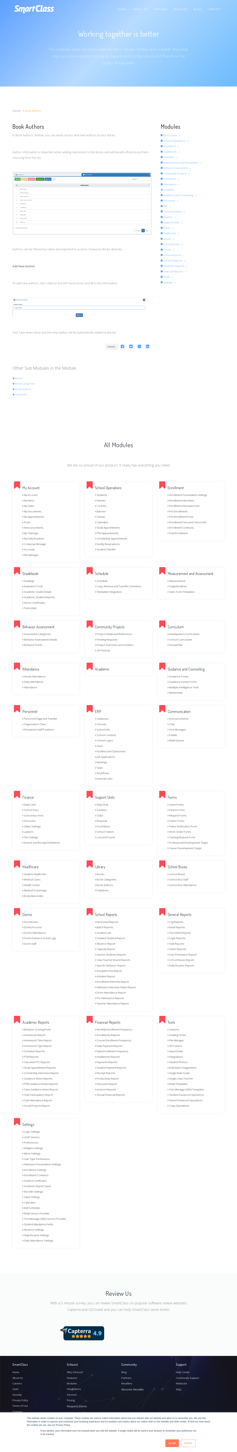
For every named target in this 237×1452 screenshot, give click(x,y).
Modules (180, 7)
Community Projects (176, 173)
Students (102, 495)
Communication (173, 211)
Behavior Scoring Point (37, 1029)
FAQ (178, 1387)
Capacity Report (106, 949)
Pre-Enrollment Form (182, 516)
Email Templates (179, 1084)
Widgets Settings (34, 1148)
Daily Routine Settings (37, 1235)
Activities (101, 810)
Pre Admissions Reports (111, 998)
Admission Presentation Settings (44, 1164)
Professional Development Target (190, 842)
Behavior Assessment (177, 168)
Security (17, 1393)
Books (18, 378)
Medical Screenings (35, 890)
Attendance (170, 184)
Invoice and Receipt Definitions (43, 842)
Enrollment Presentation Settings (190, 495)
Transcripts (30, 608)
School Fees (31, 810)
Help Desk (102, 804)
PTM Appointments (108, 533)
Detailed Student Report (111, 938)
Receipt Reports (106, 1073)
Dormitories (31, 922)
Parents (101, 500)
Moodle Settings (33, 1191)
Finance (167, 217)
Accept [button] (172, 1443)
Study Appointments (109, 527)
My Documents (33, 511)
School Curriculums (181, 639)
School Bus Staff (179, 879)
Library (167, 239)
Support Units (172, 222)
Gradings (29, 581)
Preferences (31, 1142)
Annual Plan (176, 645)
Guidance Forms (179, 676)
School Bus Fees (34, 815)
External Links (104, 778)
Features (159, 7)
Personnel (169, 200)
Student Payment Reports (113, 1067)
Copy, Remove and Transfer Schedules (121, 586)
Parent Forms (177, 810)
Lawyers (28, 831)
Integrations (176, 1056)
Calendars (102, 522)
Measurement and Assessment (183, 162)
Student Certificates (36, 1180)
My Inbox (29, 500)
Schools (101, 724)
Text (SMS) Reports (181, 933)
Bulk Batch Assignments (184, 1067)
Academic (168, 189)
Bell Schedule (32, 1208)
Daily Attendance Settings (39, 1240)
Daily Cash (29, 804)
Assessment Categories (38, 634)
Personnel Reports (108, 922)
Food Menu (103, 826)
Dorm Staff (30, 943)
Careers (17, 1381)
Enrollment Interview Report (114, 981)
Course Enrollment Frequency (115, 1040)
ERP (165, 206)
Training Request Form (183, 837)
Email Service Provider (37, 1213)
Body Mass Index (34, 896)
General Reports (173, 260)
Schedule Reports (35, 1051)
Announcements (34, 527)
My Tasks (29, 506)
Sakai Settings (32, 1197)
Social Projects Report (37, 1105)
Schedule (169, 157)
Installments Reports (109, 1056)
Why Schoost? (76, 1368)
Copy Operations (180, 1105)
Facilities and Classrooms (112, 751)
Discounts (29, 821)
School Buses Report (182, 960)
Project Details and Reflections (115, 634)
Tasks (99, 767)
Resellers (127, 1381)
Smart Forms (177, 804)
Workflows (102, 773)
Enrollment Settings (36, 1170)
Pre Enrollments (179, 511)
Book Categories (24, 383)
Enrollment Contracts (182, 527)
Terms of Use (21, 1406)
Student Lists (104, 933)
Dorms (167, 249)
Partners (127, 1375)
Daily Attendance (34, 681)
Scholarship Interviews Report (42, 1073)
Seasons (174, 1029)
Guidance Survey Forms (184, 681)
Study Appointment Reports (41, 1067)
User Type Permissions (38, 1159)
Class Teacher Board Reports (115, 960)
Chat (171, 724)
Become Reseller (132, 1387)
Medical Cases (32, 879)
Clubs (99, 815)
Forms (167, 228)
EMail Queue (177, 740)
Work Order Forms (181, 831)
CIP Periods (103, 650)
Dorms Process (33, 927)
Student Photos (179, 1062)
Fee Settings (31, 837)
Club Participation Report (39, 1094)
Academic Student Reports (40, 597)
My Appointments (34, 516)
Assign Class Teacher (182, 1078)
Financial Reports (174, 271)
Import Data (176, 1051)
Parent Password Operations (188, 1100)
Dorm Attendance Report (112, 992)
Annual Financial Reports (112, 1094)
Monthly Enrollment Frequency (115, 1029)
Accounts (29, 549)
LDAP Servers (32, 1137)
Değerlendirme (178, 586)
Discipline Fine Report (110, 971)
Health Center (32, 885)
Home (120, 7)
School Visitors (105, 831)
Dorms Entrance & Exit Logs (41, 938)
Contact (214, 7)
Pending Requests (108, 639)
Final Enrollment (179, 533)
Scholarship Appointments (113, 538)
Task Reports (177, 943)
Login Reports (177, 938)
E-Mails (173, 735)
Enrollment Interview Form (186, 506)
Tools (166, 277)
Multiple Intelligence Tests (185, 687)
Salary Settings (32, 826)
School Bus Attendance (184, 885)
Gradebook (170, 151)
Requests (102, 821)
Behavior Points (33, 645)
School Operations (175, 141)
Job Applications (106, 757)
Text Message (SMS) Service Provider (47, 1218)
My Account (170, 135)
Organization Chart (35, 724)
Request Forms (178, 815)
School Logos (104, 740)
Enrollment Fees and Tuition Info (189, 522)
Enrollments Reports (109, 1035)
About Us (138, 7)
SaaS (15, 1387)
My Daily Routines (34, 538)
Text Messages (178, 729)
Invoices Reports (106, 1089)
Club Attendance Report (38, 1100)
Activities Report (106, 976)
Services (72, 1393)
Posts (27, 522)
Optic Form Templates (183, 592)
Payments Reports (108, 1062)
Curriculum (170, 179)
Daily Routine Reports (182, 965)
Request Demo (77, 1406)
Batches (101, 511)
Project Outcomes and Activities (116, 645)
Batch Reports (105, 927)
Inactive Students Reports (113, 954)
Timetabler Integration (110, 592)
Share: (111, 346)
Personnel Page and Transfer (42, 718)
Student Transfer (107, 549)
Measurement (178, 581)
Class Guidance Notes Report (42, 1089)
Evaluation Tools (33, 586)
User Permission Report (184, 954)
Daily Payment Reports (110, 1046)
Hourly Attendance (35, 676)
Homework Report (35, 1035)
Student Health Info (36, 874)
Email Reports (177, 927)
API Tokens (175, 1046)
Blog (197, 7)
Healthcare (170, 233)
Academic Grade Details (38, 592)
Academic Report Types (38, 1186)
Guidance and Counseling (179, 195)
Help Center (184, 1368)
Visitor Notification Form (184, 826)
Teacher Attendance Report (114, 1003)
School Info (103, 729)
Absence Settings (34, 1229)
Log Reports (176, 922)
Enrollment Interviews (183, 500)
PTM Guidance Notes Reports (42, 1084)
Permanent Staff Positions (40, 729)
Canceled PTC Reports (37, 1062)
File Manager (31, 555)
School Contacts (106, 735)
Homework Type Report (38, 1046)
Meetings (102, 762)
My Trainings (31, 533)
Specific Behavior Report (112, 965)
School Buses (171, 244)
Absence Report (106, 943)
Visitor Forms (177, 821)
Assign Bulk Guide (180, 1073)
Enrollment (170, 146)
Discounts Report (107, 1084)
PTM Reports (31, 1056)
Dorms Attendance (35, 933)
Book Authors (34, 111)
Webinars (182, 1381)
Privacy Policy (21, 1400)
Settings (168, 282)
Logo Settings (31, 1131)
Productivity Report (108, 1078)
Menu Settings (32, 1153)
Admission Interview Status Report (118, 987)
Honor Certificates (35, 602)
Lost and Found (106, 837)
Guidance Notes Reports (39, 1078)
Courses (101, 506)
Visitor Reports (178, 949)
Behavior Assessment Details (42, 639)
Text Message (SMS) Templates (189, 1089)
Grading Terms (178, 1035)
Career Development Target (186, 848)
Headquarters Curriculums (186, 634)
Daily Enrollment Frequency (113, 1051)
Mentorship (176, 692)
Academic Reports (174, 266)
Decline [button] (188, 1443)
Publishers (21, 394)
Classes (101, 516)
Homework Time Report (38, 1040)
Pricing (71, 1400)
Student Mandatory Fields (40, 1224)
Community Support (189, 1375)
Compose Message (35, 544)
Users (100, 746)
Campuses (103, 718)
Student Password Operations (188, 1094)
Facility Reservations (109, 544)
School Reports (172, 255)
